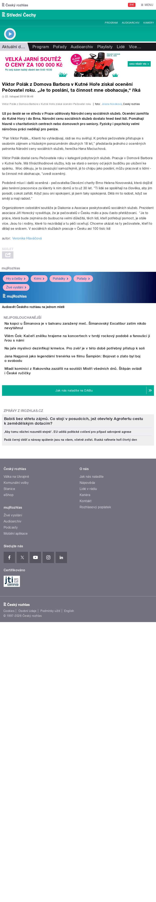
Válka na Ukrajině (16, 706)
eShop (8, 724)
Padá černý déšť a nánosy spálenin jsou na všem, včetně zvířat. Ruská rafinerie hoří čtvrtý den (70, 669)
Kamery (148, 22)
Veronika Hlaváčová (27, 326)
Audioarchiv (130, 22)
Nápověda (87, 712)
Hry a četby (15, 366)
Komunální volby (16, 712)
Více (135, 46)
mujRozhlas (11, 356)
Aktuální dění (14, 46)
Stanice (9, 718)
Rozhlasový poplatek (95, 736)
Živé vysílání (16, 375)
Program (111, 22)
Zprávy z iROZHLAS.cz (23, 539)
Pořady (60, 46)
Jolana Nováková (112, 191)
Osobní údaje (27, 840)
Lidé (121, 46)
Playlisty (105, 46)
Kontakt (85, 730)
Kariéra (85, 724)
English (69, 840)
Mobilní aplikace (16, 763)
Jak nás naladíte (92, 706)
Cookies (8, 840)
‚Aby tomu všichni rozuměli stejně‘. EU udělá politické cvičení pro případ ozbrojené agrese (67, 661)
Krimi (39, 366)
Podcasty (11, 757)
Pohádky (60, 366)
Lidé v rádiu (88, 718)
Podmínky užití (50, 840)
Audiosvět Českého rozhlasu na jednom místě (33, 394)
